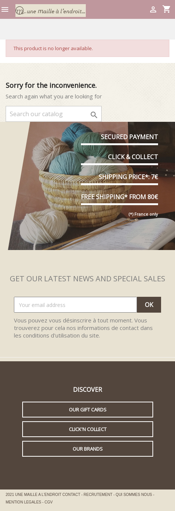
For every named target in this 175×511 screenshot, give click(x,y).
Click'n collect (88, 429)
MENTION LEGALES (24, 502)
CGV (48, 502)
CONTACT (71, 495)
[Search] (54, 114)
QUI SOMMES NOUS (134, 495)
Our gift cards (88, 409)
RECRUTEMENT (98, 495)
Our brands (88, 448)
